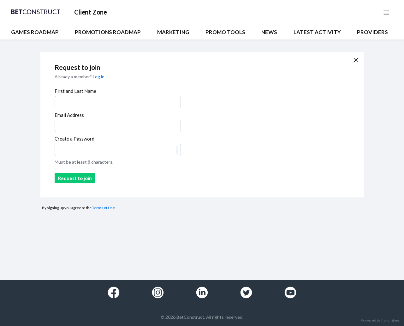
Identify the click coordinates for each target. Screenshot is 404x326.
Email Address (69, 115)
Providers (372, 32)
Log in (98, 76)
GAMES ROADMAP (35, 32)
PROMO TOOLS (225, 32)
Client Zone (90, 12)
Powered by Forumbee (380, 320)
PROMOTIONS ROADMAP (108, 32)
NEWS (269, 32)
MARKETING (173, 32)
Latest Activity (317, 32)
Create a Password (74, 139)
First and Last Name (75, 91)
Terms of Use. (104, 207)
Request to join (75, 178)
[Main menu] (386, 12)
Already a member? (79, 76)
